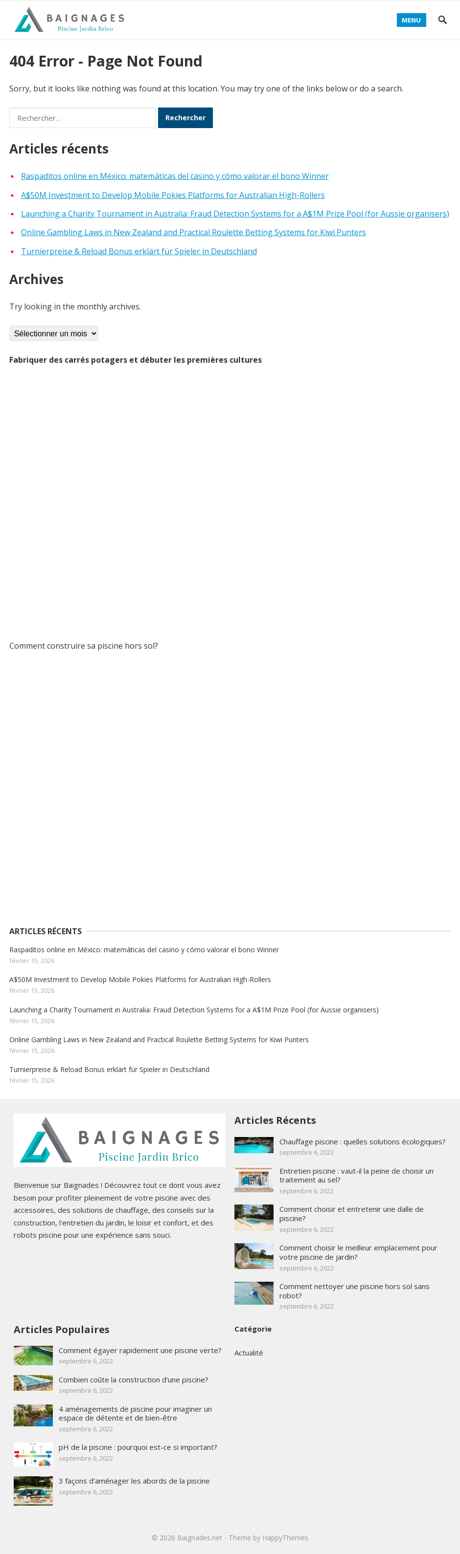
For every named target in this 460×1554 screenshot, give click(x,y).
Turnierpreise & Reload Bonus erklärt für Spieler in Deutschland (139, 251)
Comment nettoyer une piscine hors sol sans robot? (354, 1290)
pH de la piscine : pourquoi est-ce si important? (138, 1447)
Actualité (248, 1352)
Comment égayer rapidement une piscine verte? (140, 1350)
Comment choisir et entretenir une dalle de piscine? (351, 1213)
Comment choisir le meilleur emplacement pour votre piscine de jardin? (358, 1252)
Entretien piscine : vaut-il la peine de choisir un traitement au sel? (356, 1175)
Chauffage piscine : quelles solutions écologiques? (362, 1141)
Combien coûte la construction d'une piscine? (133, 1379)
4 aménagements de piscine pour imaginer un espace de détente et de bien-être (135, 1413)
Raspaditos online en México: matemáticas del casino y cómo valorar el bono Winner (175, 176)
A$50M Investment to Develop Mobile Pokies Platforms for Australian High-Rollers (173, 195)
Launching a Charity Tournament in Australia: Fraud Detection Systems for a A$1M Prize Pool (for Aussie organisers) (235, 213)
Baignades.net (199, 1537)
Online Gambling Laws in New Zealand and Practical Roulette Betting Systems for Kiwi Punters (193, 232)
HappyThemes (285, 1537)
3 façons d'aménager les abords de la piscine (134, 1481)
